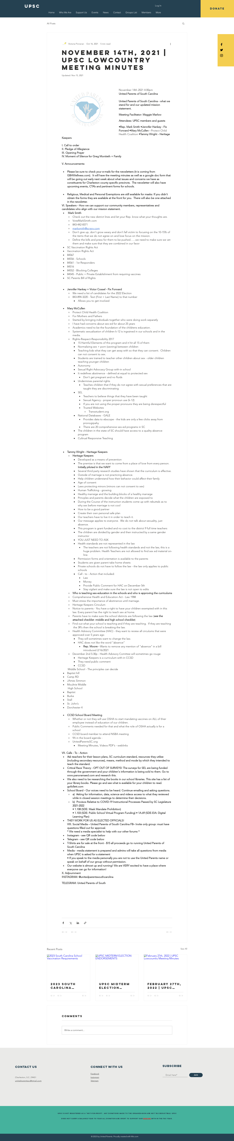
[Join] (196, 1075)
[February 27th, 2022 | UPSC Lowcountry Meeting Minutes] (165, 966)
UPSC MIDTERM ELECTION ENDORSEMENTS (115, 986)
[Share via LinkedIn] (77, 922)
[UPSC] (32, 6)
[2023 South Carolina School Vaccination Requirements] (68, 966)
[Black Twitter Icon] (221, 50)
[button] (217, 8)
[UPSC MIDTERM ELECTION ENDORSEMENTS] (117, 966)
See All (184, 948)
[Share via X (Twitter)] (70, 922)
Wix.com (134, 1136)
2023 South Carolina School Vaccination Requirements (66, 986)
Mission (147, 1119)
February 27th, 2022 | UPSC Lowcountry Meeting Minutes (164, 986)
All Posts (51, 23)
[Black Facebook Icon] (221, 44)
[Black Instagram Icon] (221, 55)
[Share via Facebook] (63, 922)
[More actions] (170, 44)
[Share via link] (85, 922)
